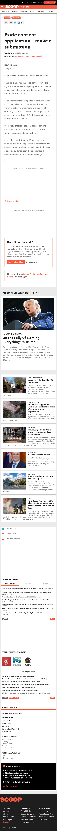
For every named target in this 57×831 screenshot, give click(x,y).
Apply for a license (46, 817)
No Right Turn (7, 744)
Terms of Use (44, 819)
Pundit (4, 746)
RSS (4, 619)
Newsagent (7, 819)
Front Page (5, 11)
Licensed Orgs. (45, 811)
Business (50, 11)
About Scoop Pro (46, 814)
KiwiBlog (5, 742)
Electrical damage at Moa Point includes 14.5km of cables (20, 690)
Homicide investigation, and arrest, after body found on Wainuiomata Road (25, 684)
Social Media (26, 811)
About (5, 814)
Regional (41, 11)
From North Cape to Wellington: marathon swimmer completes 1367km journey (26, 679)
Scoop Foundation (28, 817)
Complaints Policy (28, 822)
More (52, 619)
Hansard (4, 590)
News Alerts (14, 697)
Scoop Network (27, 814)
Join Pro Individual (15, 262)
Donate (6, 822)
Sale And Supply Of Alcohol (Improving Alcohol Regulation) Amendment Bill (25, 600)
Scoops (14, 11)
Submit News (8, 817)
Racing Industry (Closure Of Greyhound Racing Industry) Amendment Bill (25, 608)
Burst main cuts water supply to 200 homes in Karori (18, 687)
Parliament (23, 11)
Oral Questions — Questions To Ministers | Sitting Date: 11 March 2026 (24, 588)
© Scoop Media (9, 827)
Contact (6, 811)
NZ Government (7, 758)
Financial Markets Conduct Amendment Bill (15, 597)
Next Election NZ (28, 819)
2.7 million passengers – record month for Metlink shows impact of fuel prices (26, 693)
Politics (32, 11)
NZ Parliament (7, 756)
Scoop (7, 18)
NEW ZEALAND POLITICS (21, 293)
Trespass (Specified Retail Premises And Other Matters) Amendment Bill (24, 604)
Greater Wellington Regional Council (28, 56)
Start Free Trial (50, 2)
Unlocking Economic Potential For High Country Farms (19, 613)
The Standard (7, 748)
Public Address (7, 740)
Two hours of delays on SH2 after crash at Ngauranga (18, 676)
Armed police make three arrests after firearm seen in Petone (21, 682)
